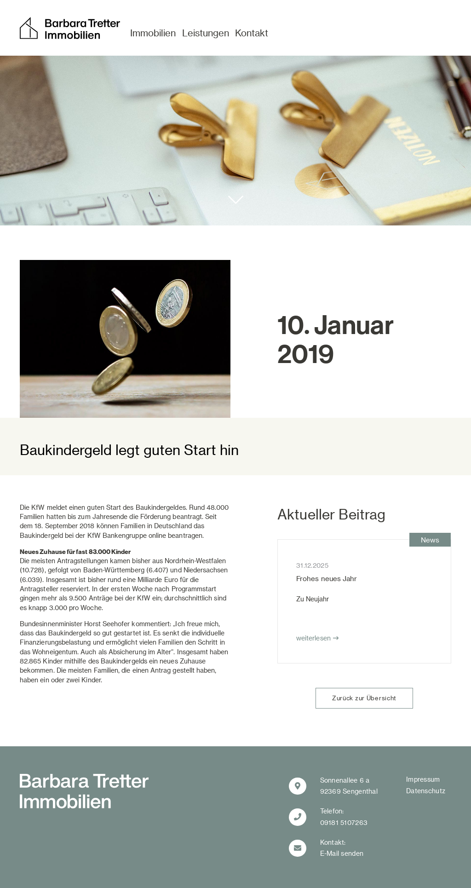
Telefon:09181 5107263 (344, 816)
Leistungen (205, 32)
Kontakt (251, 32)
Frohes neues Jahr (326, 578)
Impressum (423, 779)
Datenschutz (425, 791)
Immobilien (153, 32)
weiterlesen (313, 638)
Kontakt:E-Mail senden (342, 848)
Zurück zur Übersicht (364, 697)
